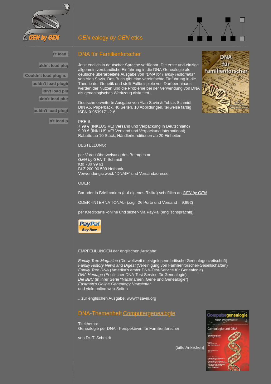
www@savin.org (141, 298)
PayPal (153, 212)
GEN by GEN (195, 192)
